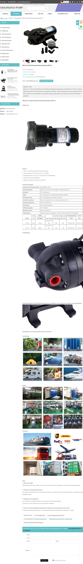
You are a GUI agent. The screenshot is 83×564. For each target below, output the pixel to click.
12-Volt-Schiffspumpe (39, 515)
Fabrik (50, 13)
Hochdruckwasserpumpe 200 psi (55, 515)
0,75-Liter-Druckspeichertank (11, 87)
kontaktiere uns (63, 13)
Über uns (77, 13)
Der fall (40, 13)
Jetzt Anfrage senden (46, 81)
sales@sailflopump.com (24, 2)
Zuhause (5, 13)
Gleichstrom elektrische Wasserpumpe (33, 522)
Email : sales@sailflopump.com (30, 81)
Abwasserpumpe (6, 43)
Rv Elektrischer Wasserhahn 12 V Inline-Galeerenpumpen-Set (12, 70)
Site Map (3, 2)
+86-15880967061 (12, 2)
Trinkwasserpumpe (6, 34)
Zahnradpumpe (5, 47)
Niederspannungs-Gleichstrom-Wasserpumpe (60, 519)
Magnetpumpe (5, 53)
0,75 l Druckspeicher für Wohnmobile (12, 78)
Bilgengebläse (5, 60)
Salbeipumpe (5, 30)
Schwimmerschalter (7, 40)
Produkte (16, 13)
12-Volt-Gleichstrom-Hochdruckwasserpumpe (35, 519)
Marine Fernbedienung (7, 50)
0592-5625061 (9, 111)
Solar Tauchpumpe (6, 37)
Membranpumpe (17, 18)
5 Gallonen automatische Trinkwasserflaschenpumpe (13, 94)
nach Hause (4, 18)
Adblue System (5, 56)
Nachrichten (28, 13)
